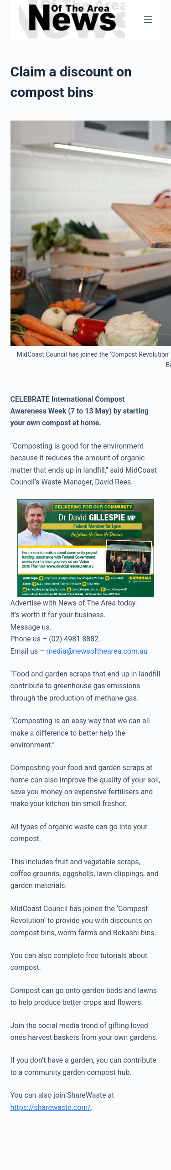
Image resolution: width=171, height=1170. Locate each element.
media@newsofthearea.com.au (97, 651)
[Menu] (148, 19)
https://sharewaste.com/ (50, 1107)
